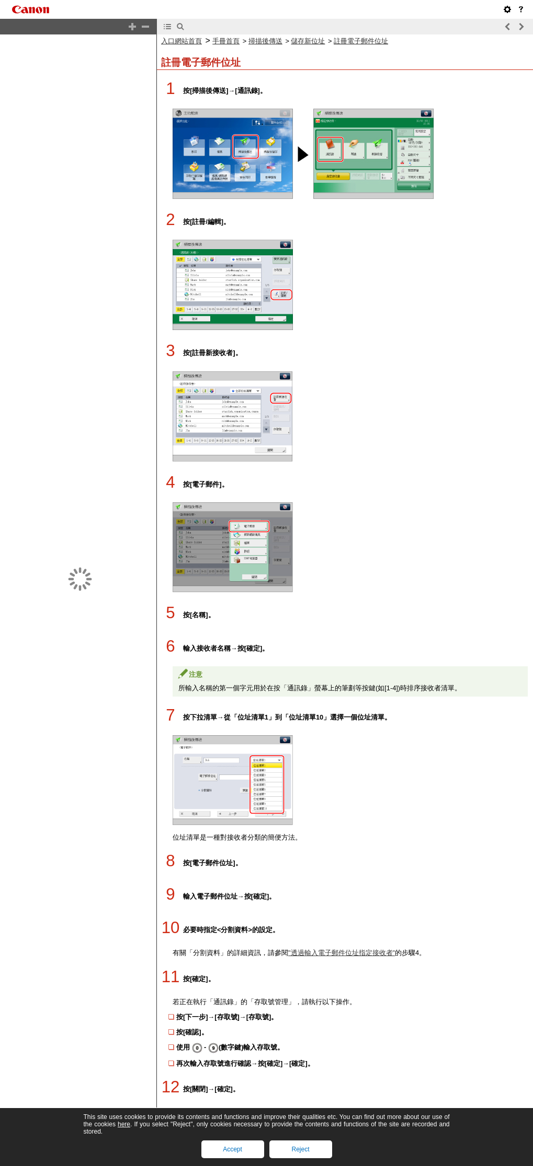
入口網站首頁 (181, 41)
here (124, 1124)
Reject (300, 1149)
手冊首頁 (226, 41)
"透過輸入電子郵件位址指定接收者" (341, 953)
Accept (232, 1149)
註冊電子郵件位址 (361, 41)
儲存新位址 (308, 41)
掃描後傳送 (265, 41)
